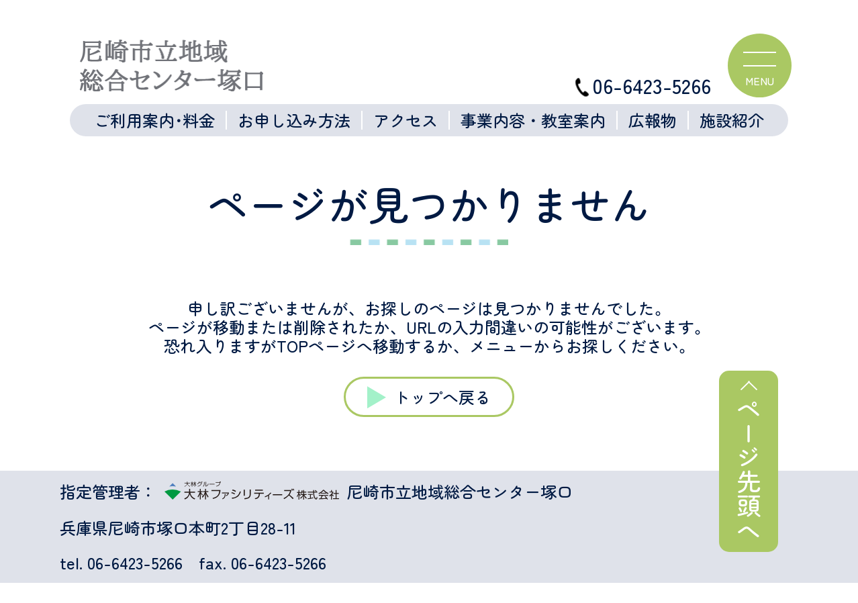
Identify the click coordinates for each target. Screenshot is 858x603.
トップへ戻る (442, 396)
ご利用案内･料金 (154, 120)
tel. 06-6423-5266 (121, 562)
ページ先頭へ (748, 469)
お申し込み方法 (294, 120)
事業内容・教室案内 (533, 120)
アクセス (405, 120)
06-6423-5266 (643, 85)
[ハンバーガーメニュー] (760, 65)
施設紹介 (732, 120)
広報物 (652, 120)
